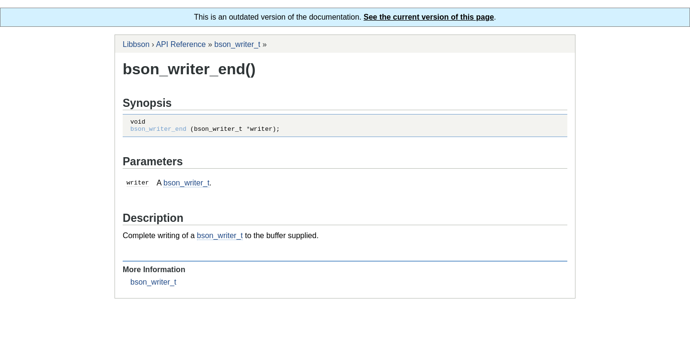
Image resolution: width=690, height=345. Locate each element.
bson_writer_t (237, 44)
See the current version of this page (429, 17)
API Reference (181, 44)
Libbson (136, 44)
